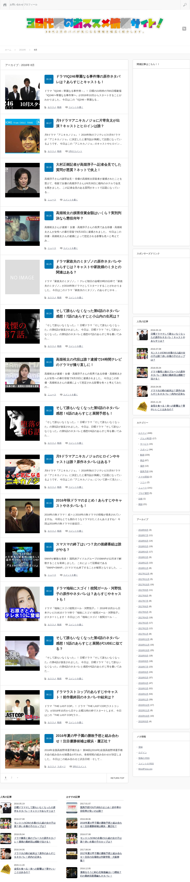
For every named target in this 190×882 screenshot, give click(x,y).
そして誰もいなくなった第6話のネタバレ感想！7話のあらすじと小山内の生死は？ (88, 313)
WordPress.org (145, 769)
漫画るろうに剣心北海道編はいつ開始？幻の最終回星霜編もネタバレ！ (100, 874)
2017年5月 (143, 612)
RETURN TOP (117, 778)
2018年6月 (143, 541)
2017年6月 (143, 606)
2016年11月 (144, 645)
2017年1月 (143, 634)
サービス (144, 444)
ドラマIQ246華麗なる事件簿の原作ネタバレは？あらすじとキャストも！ (88, 79)
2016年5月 (143, 677)
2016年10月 (144, 650)
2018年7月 (143, 535)
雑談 (140, 504)
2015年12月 (144, 705)
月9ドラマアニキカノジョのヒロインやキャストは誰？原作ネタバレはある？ (88, 459)
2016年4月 (143, 683)
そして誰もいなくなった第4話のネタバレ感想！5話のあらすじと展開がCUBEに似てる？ (89, 643)
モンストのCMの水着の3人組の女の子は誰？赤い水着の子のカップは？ (168, 356)
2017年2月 (143, 628)
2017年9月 (143, 590)
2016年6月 (143, 672)
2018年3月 (143, 557)
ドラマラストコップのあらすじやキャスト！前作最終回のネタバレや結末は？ (87, 694)
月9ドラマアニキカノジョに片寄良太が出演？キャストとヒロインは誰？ (88, 123)
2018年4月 (143, 552)
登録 (140, 747)
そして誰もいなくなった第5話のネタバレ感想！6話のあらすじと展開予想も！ (88, 410)
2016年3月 (143, 688)
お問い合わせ (16, 4)
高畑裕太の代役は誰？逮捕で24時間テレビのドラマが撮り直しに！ (89, 362)
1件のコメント (75, 151)
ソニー (143, 482)
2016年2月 (143, 694)
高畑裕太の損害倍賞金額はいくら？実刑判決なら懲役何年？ (88, 215)
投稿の (144, 758)
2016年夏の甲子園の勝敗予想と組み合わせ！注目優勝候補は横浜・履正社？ (87, 738)
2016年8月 (143, 661)
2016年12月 (144, 639)
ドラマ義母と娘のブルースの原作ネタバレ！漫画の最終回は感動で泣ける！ (168, 375)
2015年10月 (144, 716)
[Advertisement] (161, 157)
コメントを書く (76, 107)
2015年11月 (144, 710)
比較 (140, 499)
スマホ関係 (143, 477)
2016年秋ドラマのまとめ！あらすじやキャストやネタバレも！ (89, 503)
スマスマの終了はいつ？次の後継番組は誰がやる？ (88, 547)
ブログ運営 (143, 493)
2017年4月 (143, 617)
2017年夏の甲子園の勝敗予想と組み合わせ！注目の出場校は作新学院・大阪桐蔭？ (101, 857)
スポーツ (61, 766)
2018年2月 (143, 563)
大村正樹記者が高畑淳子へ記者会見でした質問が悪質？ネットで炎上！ (88, 167)
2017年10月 (144, 584)
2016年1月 (143, 699)
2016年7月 (143, 667)
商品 (142, 460)
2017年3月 (143, 623)
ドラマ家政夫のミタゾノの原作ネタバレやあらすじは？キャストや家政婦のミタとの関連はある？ (88, 267)
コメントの (146, 763)
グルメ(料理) (146, 438)
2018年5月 (143, 546)
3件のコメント (80, 766)
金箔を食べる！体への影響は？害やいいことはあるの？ (168, 407)
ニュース (52, 200)
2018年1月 (143, 568)
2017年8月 (143, 595)
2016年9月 (143, 655)
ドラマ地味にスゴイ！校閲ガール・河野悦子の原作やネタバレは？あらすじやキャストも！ (88, 593)
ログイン (142, 752)
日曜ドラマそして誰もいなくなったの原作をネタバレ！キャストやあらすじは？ (168, 337)
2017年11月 (144, 579)
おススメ (52, 107)
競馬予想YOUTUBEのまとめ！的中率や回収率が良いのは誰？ (100, 809)
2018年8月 (143, 530)
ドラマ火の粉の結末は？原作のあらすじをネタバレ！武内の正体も (168, 392)
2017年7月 (143, 601)
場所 (142, 466)
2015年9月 (143, 721)
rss (184, 29)
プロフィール (30, 4)
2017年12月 (144, 573)
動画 (59, 107)
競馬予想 (144, 471)
